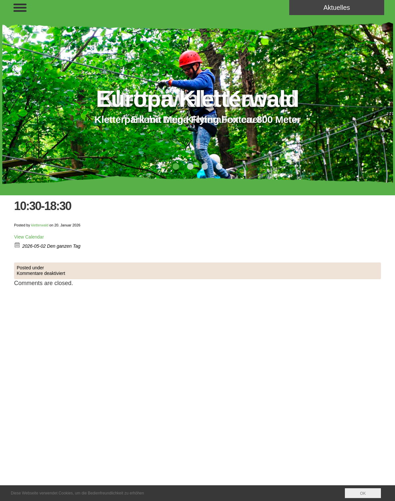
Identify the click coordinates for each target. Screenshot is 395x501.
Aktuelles (336, 7)
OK (363, 493)
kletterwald (39, 225)
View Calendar (29, 237)
